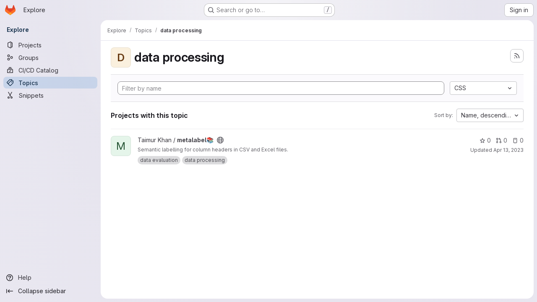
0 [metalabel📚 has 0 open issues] (518, 140)
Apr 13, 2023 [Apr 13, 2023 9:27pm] (508, 150)
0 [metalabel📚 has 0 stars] (485, 140)
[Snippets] (50, 95)
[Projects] (50, 45)
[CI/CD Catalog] (50, 70)
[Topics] (50, 83)
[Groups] (50, 57)
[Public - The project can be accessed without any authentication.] (220, 140)
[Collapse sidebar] (50, 291)
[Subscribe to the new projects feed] (517, 55)
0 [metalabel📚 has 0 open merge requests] (501, 140)
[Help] (50, 278)
